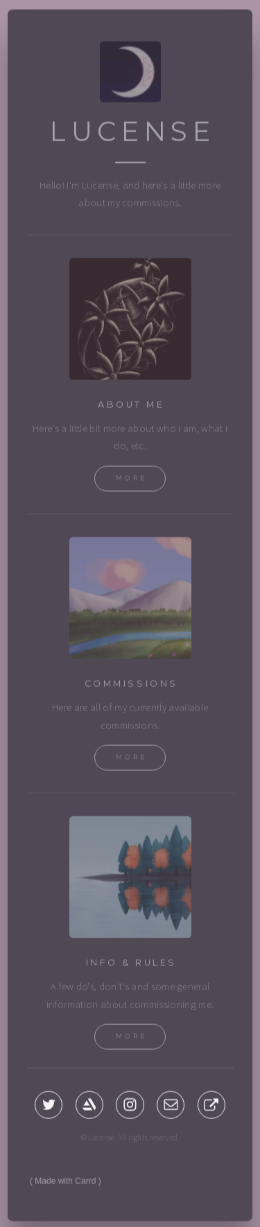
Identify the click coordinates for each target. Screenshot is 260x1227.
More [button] (132, 479)
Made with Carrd (65, 1183)
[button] (48, 1106)
